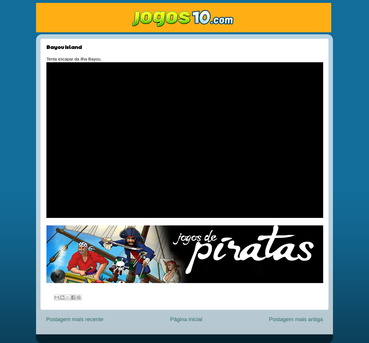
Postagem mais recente (74, 319)
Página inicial (186, 319)
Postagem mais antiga (296, 319)
